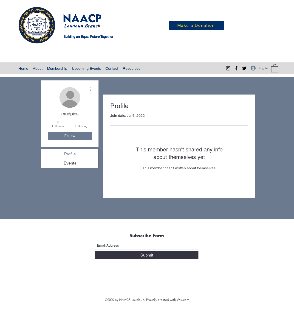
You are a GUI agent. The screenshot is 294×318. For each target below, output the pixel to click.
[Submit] (146, 255)
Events (70, 163)
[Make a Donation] (196, 25)
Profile (70, 153)
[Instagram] (228, 68)
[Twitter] (244, 68)
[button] (274, 68)
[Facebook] (236, 68)
